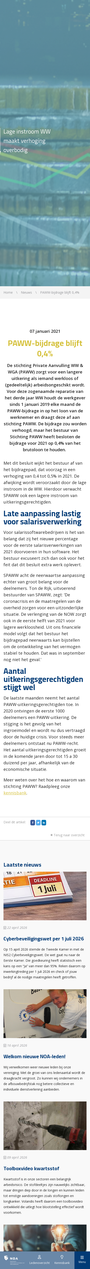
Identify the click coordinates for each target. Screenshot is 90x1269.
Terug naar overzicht (67, 835)
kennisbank (14, 793)
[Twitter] (38, 822)
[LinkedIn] (44, 822)
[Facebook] (32, 822)
